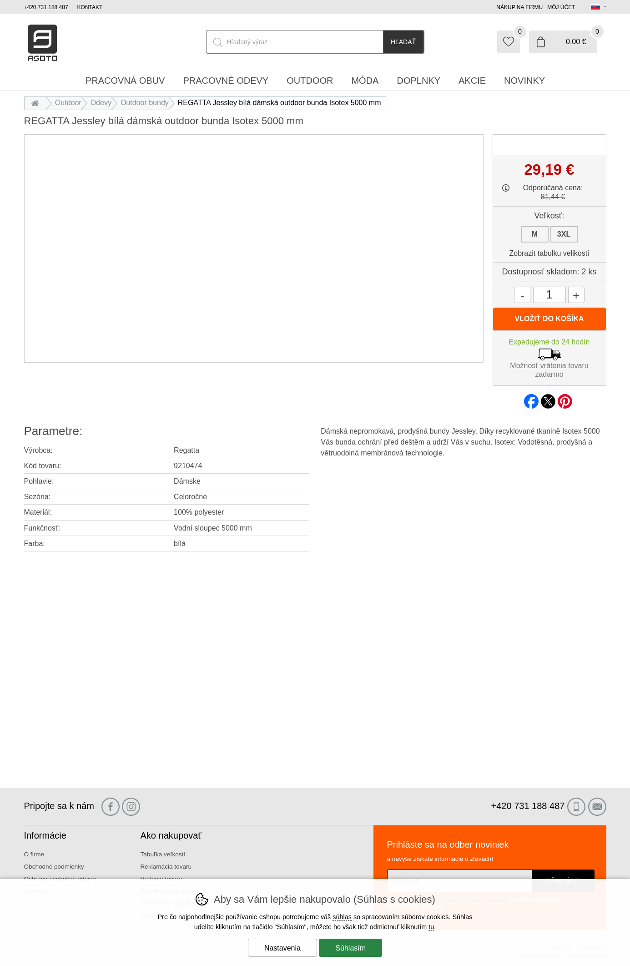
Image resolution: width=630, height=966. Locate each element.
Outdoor (68, 102)
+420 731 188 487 (46, 7)
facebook (531, 398)
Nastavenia (282, 948)
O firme (34, 854)
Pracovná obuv (125, 81)
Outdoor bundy (145, 102)
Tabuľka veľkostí (163, 854)
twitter (548, 398)
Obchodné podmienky (54, 866)
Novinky (524, 81)
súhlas (342, 916)
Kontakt (90, 7)
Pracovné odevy (225, 81)
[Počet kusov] (549, 295)
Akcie (472, 81)
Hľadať (403, 42)
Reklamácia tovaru (166, 866)
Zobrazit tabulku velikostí (549, 253)
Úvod (37, 102)
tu (431, 927)
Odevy (101, 102)
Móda (364, 81)
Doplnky (418, 81)
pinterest (565, 398)
